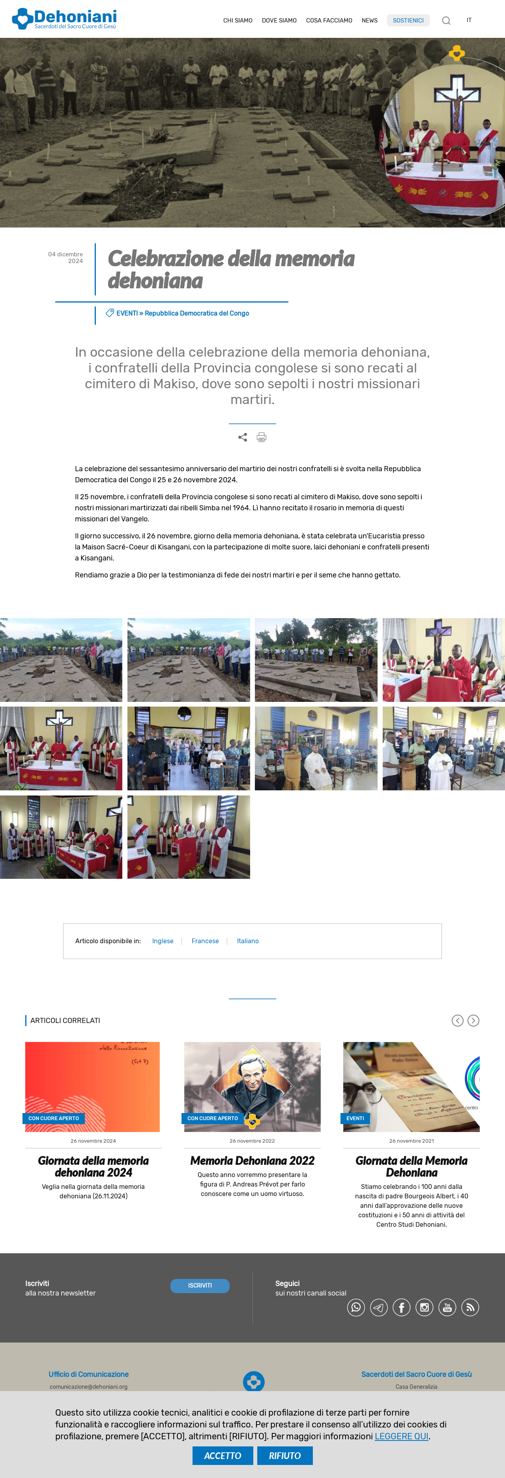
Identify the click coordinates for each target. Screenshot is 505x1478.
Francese (205, 941)
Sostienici (408, 20)
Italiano (248, 941)
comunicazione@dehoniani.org (88, 1387)
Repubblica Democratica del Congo (197, 313)
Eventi (127, 313)
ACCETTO (222, 1455)
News (370, 21)
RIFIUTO (285, 1455)
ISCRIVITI (200, 1285)
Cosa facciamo (329, 21)
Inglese (163, 941)
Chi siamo (237, 21)
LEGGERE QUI (401, 1436)
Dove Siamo (279, 21)
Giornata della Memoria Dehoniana (411, 1166)
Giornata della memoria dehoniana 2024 (93, 1166)
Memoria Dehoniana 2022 (252, 1160)
